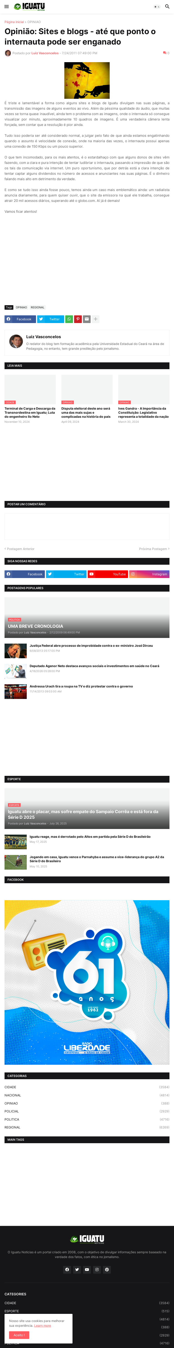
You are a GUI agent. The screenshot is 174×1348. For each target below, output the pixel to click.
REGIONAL (37, 307)
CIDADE (87, 1087)
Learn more (42, 1325)
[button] (6, 7)
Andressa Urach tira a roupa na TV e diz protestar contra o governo (81, 686)
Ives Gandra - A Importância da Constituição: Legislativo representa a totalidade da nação (143, 412)
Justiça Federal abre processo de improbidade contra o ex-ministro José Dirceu (91, 645)
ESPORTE (87, 1311)
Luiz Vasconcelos (43, 336)
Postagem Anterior (20, 549)
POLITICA (87, 1119)
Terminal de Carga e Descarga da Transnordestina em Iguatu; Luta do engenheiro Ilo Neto (30, 412)
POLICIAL (87, 1111)
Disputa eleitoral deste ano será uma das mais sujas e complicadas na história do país (86, 412)
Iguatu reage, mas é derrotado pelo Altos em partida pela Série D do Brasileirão (90, 836)
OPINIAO (34, 22)
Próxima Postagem (153, 549)
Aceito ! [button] (19, 1335)
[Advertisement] (87, 268)
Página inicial (14, 22)
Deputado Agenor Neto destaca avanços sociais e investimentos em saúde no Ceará (94, 666)
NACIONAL (87, 1095)
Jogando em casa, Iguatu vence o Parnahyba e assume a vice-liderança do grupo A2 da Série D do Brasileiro (97, 859)
